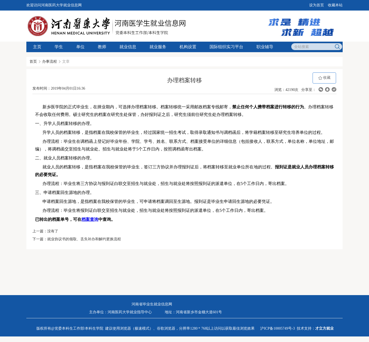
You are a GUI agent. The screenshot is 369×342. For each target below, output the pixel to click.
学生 (59, 47)
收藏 (324, 78)
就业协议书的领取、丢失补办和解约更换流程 (84, 239)
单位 (80, 47)
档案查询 (89, 219)
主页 (37, 47)
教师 (102, 47)
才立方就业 (324, 328)
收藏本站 (335, 5)
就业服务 (157, 47)
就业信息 (127, 47)
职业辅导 (264, 47)
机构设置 (187, 47)
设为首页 (316, 5)
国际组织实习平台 (226, 47)
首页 (33, 61)
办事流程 (49, 61)
